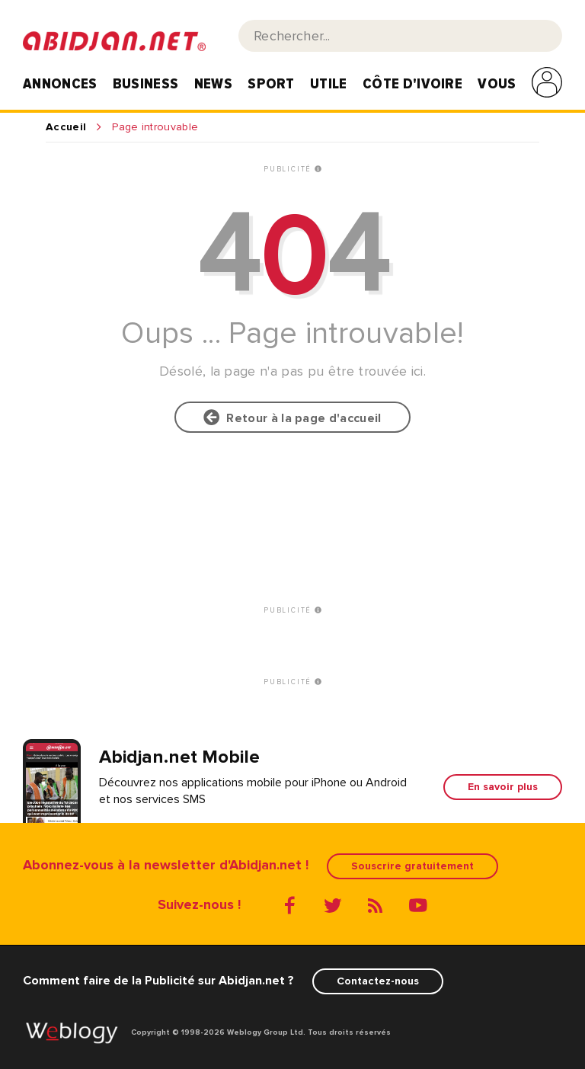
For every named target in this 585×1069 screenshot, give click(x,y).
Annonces (60, 84)
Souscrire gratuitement (412, 865)
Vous (497, 84)
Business (146, 84)
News (213, 84)
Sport (271, 84)
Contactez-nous (378, 981)
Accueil (66, 127)
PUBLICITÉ (292, 169)
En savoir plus (503, 786)
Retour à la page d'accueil (292, 417)
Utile (328, 84)
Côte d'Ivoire (412, 84)
